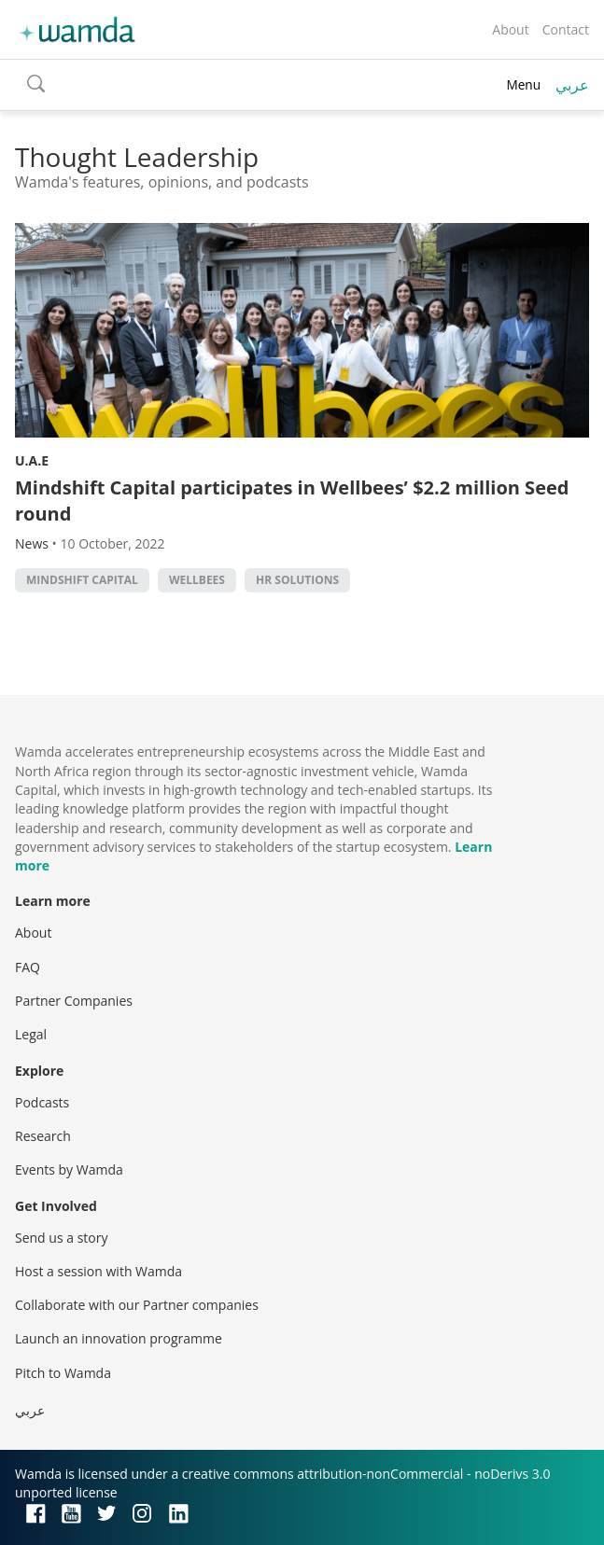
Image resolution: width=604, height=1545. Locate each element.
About (510, 29)
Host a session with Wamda (98, 1271)
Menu (523, 84)
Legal (31, 1034)
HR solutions (297, 580)
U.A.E (32, 460)
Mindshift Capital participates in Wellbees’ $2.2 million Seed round (292, 500)
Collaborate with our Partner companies (137, 1305)
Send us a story (61, 1237)
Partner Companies (74, 1000)
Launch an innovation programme (118, 1338)
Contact (565, 29)
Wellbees (197, 580)
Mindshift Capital (82, 580)
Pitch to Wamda (63, 1373)
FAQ (27, 967)
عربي (572, 84)
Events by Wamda (69, 1169)
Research (43, 1136)
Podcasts (42, 1102)
